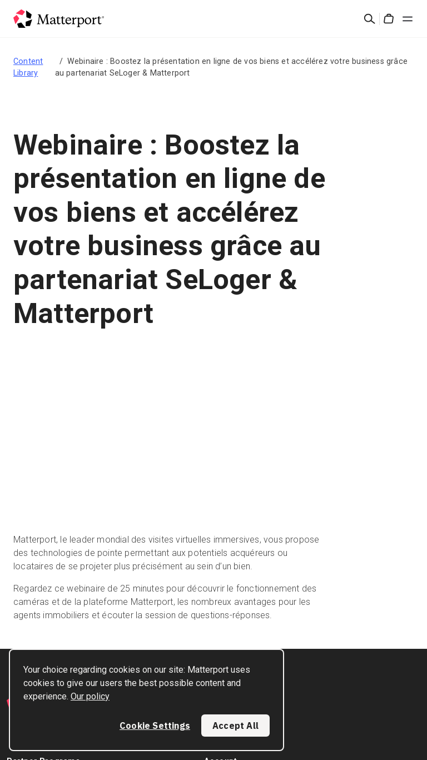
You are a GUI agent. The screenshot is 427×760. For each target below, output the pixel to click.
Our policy (90, 696)
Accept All (235, 725)
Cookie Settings (155, 725)
